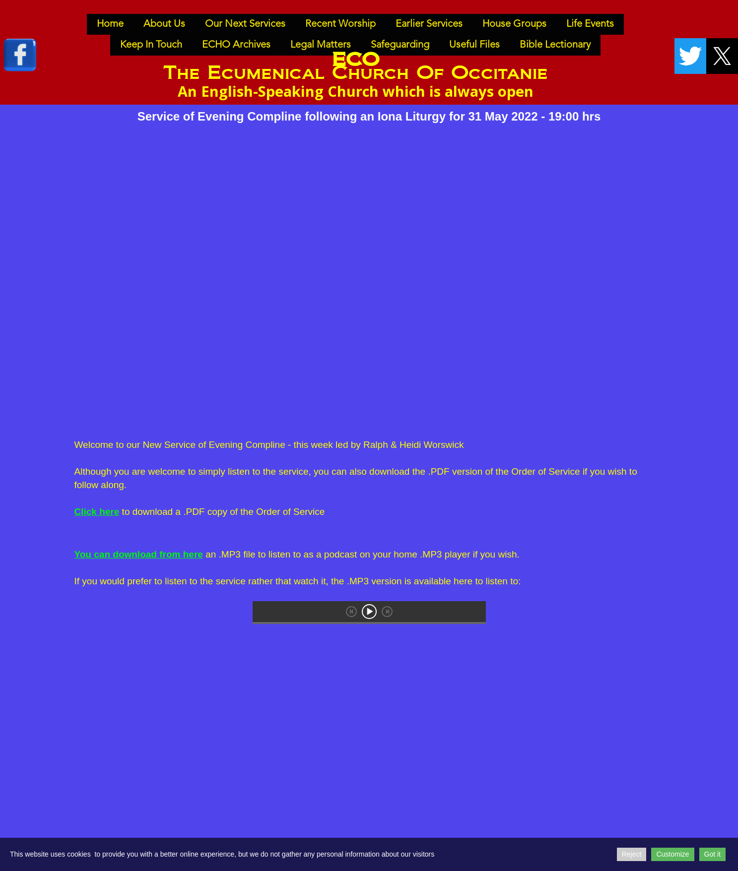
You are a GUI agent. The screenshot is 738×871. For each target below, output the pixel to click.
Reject (632, 854)
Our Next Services (245, 24)
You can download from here (138, 554)
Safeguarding (400, 45)
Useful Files (474, 45)
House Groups (514, 24)
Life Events (590, 24)
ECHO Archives (236, 45)
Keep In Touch (151, 45)
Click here (97, 511)
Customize (672, 854)
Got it (712, 854)
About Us (164, 24)
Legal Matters (320, 45)
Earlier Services (429, 24)
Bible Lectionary (555, 45)
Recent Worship (340, 24)
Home (110, 24)
